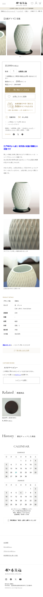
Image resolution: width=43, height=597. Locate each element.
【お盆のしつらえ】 (28, 128)
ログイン (18, 374)
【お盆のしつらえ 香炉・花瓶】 (14, 130)
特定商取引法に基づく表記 (11, 555)
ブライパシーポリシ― (9, 551)
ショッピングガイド (13, 124)
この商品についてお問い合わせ (17, 122)
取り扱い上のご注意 (21, 350)
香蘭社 (7, 128)
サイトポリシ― (8, 547)
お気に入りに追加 (20, 96)
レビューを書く (22, 380)
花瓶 (28, 130)
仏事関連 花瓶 (15, 128)
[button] (1, 38)
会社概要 (6, 542)
